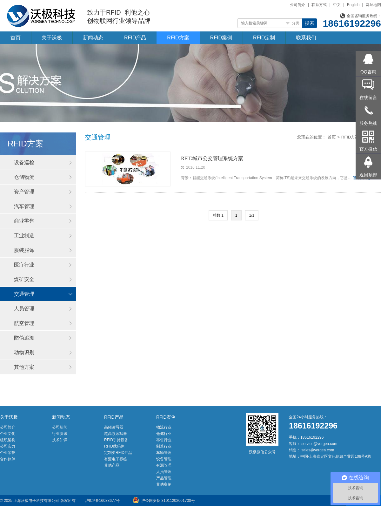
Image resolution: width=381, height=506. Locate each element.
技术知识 (59, 440)
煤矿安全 (24, 279)
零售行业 (163, 440)
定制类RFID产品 (118, 452)
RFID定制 (264, 37)
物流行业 (163, 427)
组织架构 (7, 440)
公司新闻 (59, 427)
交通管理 (24, 294)
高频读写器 (113, 427)
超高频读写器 (115, 433)
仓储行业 (163, 433)
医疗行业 (24, 264)
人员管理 (24, 308)
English (353, 5)
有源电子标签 (115, 459)
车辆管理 (163, 452)
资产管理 (24, 191)
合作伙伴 (7, 459)
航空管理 (24, 323)
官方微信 (368, 149)
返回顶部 (368, 174)
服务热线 (368, 123)
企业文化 (7, 433)
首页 (15, 37)
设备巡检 (24, 162)
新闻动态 (93, 37)
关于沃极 (52, 37)
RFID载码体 (114, 446)
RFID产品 (135, 37)
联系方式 (319, 5)
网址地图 (373, 5)
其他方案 (24, 367)
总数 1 (218, 215)
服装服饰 (24, 250)
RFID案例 (221, 37)
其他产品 (111, 465)
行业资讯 (59, 433)
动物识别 (24, 352)
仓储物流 (24, 177)
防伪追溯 (24, 338)
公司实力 (7, 446)
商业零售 (24, 221)
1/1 (252, 215)
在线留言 (368, 97)
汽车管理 (24, 206)
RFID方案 (178, 37)
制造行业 (163, 446)
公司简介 (297, 5)
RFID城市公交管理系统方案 (212, 158)
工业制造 (24, 235)
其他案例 (163, 484)
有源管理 (163, 465)
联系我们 (306, 37)
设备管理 (163, 459)
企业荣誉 (7, 452)
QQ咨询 (368, 71)
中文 (337, 5)
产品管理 (163, 478)
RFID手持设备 (116, 440)
